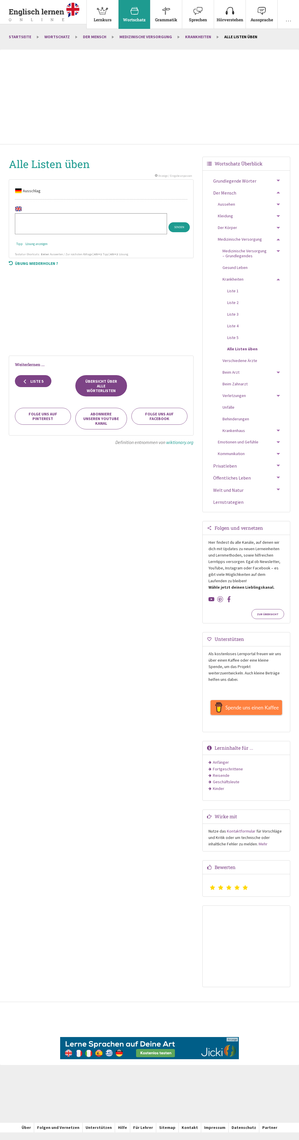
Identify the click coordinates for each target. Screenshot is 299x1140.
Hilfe (122, 1135)
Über (26, 1135)
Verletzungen (234, 400)
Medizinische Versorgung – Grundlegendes (244, 258)
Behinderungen (235, 423)
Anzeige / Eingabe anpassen (173, 180)
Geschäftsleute (226, 789)
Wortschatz (134, 11)
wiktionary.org (180, 447)
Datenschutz (244, 1135)
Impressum (214, 1135)
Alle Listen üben (242, 353)
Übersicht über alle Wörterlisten (101, 390)
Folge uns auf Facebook (159, 421)
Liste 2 (233, 307)
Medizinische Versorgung (145, 41)
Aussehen (226, 209)
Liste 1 (233, 295)
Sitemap (167, 1135)
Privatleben (225, 471)
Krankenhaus (233, 435)
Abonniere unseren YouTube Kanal (101, 423)
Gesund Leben (235, 272)
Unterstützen (99, 1135)
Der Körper (227, 232)
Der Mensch (94, 41)
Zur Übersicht (268, 619)
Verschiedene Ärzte (239, 365)
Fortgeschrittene (228, 776)
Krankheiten (198, 41)
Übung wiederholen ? (33, 268)
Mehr (263, 851)
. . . (288, 11)
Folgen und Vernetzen (58, 1135)
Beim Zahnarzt (235, 388)
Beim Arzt (230, 377)
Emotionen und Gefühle (238, 447)
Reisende (221, 783)
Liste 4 (233, 330)
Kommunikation (231, 458)
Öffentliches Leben (232, 483)
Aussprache (261, 11)
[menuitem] (102, 14)
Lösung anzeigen (36, 248)
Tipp (19, 248)
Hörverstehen (230, 11)
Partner (269, 1135)
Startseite (20, 41)
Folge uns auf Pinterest (43, 421)
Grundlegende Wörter (234, 186)
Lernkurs (102, 11)
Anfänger (221, 770)
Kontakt (190, 1135)
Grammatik (166, 11)
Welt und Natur (228, 495)
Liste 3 (233, 318)
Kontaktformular (241, 838)
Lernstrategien (228, 507)
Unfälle (228, 412)
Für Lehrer (143, 1135)
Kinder (218, 796)
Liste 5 (33, 386)
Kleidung (225, 220)
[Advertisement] (149, 102)
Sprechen (198, 11)
